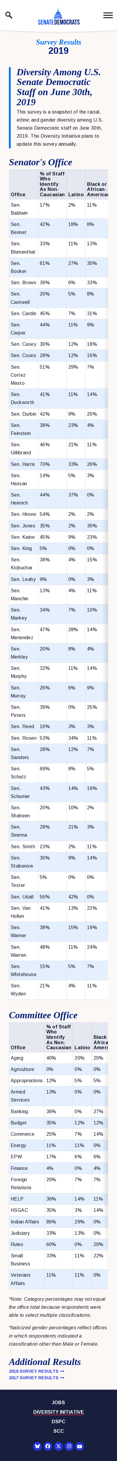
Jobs (58, 1402)
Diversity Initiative (58, 1412)
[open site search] (8, 15)
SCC (58, 1431)
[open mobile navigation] (108, 15)
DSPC (58, 1421)
